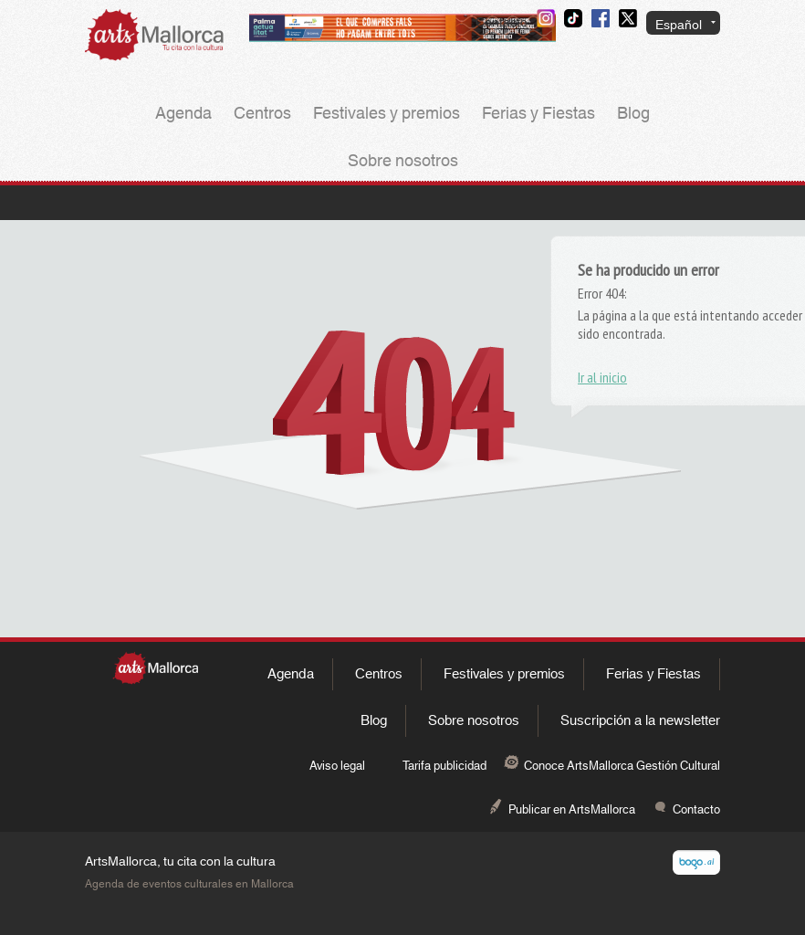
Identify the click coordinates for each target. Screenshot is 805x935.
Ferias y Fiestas (538, 114)
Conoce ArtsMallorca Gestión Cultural (622, 766)
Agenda (183, 114)
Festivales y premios (386, 114)
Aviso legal (337, 766)
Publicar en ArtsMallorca (571, 810)
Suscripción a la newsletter (640, 721)
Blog (633, 114)
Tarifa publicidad (444, 766)
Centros (262, 114)
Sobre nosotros (403, 161)
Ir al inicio (602, 377)
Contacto (502, 23)
